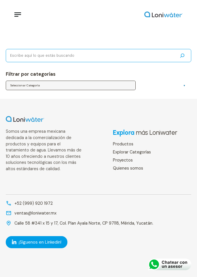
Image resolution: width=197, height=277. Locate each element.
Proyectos (123, 160)
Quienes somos (128, 168)
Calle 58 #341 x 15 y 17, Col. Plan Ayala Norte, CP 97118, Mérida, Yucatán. (83, 223)
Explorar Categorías (132, 152)
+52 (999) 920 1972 (33, 203)
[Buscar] (182, 55)
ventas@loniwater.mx (35, 213)
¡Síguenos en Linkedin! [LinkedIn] (36, 242)
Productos (123, 144)
